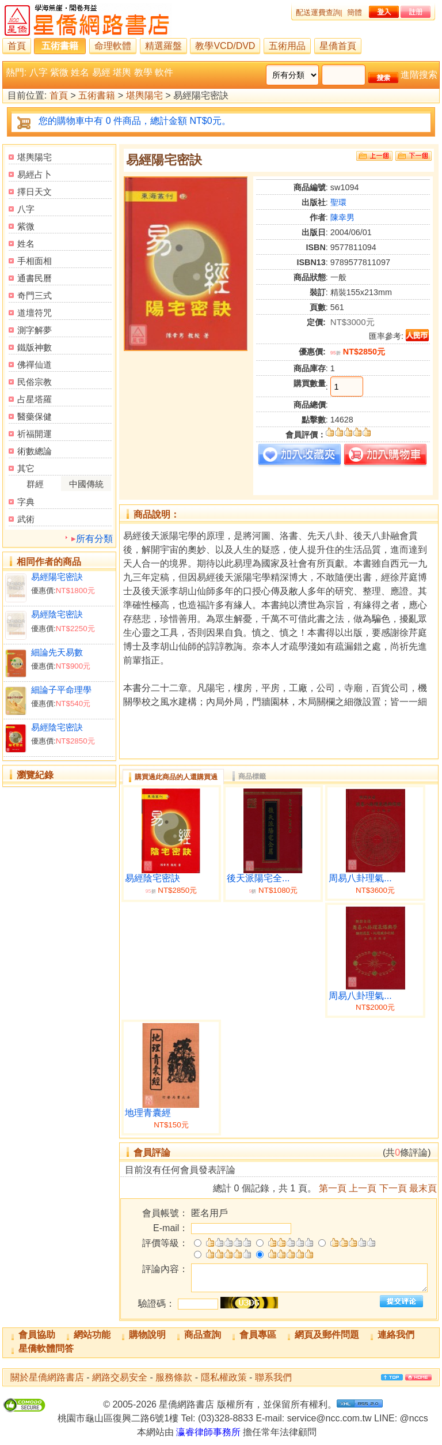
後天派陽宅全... (258, 878)
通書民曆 (34, 278)
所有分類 (94, 539)
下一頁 (393, 1188)
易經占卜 (34, 174)
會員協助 (36, 1335)
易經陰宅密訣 (57, 614)
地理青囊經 (148, 1113)
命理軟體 (112, 46)
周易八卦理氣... (360, 878)
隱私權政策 (224, 1377)
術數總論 (34, 451)
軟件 (164, 72)
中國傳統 (86, 484)
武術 (26, 519)
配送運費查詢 (318, 12)
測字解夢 (34, 330)
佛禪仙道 (34, 364)
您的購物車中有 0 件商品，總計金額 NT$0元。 (134, 121)
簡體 (354, 12)
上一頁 (362, 1188)
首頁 (16, 46)
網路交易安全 (119, 1377)
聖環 (338, 202)
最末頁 (423, 1188)
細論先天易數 (57, 652)
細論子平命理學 (61, 690)
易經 (101, 72)
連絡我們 (396, 1335)
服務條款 (173, 1377)
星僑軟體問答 (46, 1348)
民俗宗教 (34, 382)
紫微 (59, 72)
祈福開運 (34, 434)
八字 (38, 72)
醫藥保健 (34, 416)
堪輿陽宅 (144, 96)
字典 (26, 502)
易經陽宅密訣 (57, 577)
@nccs (414, 1418)
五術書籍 (59, 46)
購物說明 (147, 1335)
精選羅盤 (163, 46)
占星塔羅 (34, 399)
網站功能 (92, 1335)
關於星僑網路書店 (47, 1377)
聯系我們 (273, 1377)
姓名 (80, 72)
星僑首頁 (337, 46)
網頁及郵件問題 (327, 1335)
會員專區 (257, 1335)
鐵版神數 (34, 347)
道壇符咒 (34, 313)
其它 (26, 468)
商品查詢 (202, 1335)
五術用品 (287, 46)
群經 (35, 484)
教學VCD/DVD (225, 46)
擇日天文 (34, 192)
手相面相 (34, 261)
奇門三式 (34, 295)
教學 (143, 72)
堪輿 (122, 72)
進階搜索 (419, 75)
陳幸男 (342, 217)
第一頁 (332, 1188)
